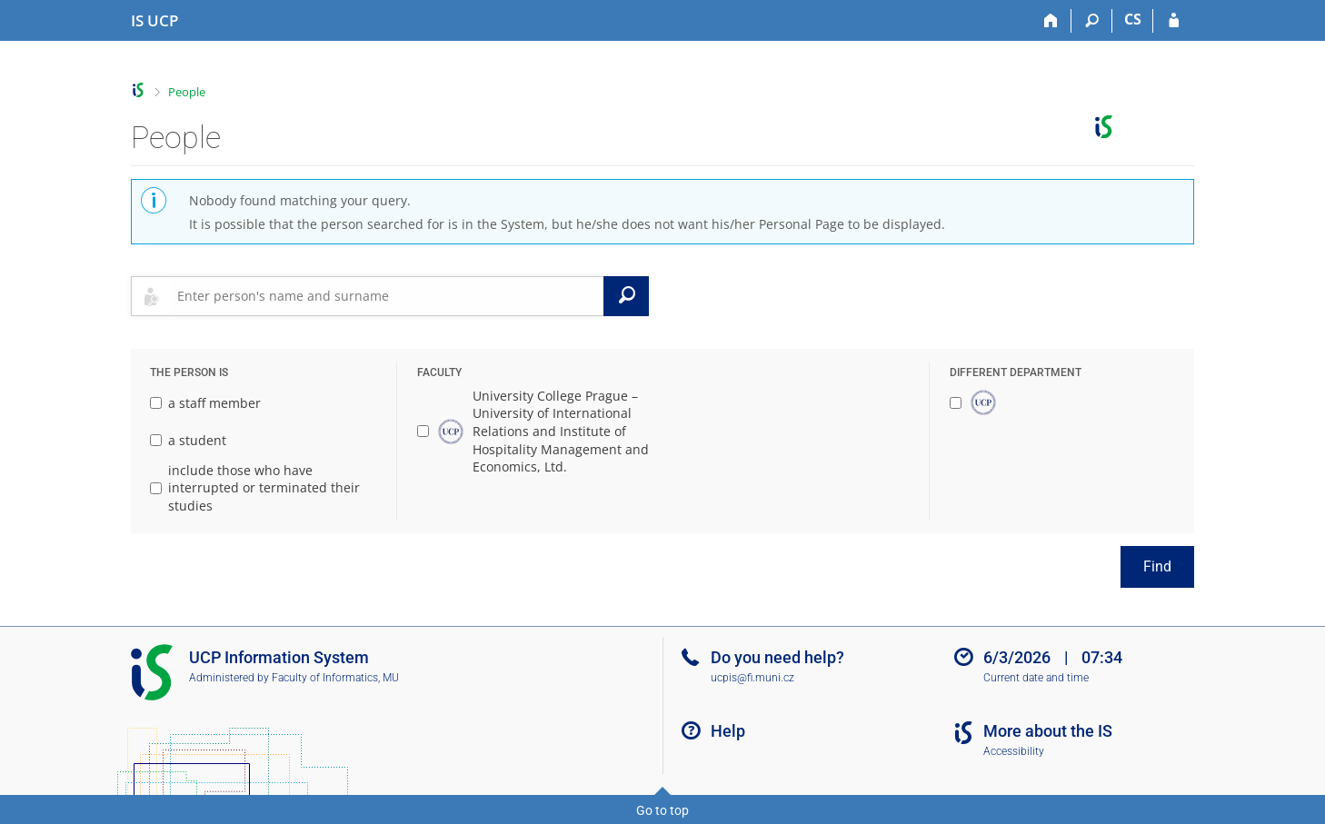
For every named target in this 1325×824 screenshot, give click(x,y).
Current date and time (1036, 677)
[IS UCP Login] (1173, 21)
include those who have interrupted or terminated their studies (255, 488)
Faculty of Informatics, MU (335, 677)
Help (728, 730)
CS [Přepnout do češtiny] (1132, 19)
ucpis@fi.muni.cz (752, 677)
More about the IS (1047, 730)
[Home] (1051, 21)
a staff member (205, 403)
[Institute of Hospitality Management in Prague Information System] (154, 21)
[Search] (1091, 21)
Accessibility (1013, 751)
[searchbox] (386, 296)
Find (1157, 566)
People (186, 92)
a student (188, 440)
